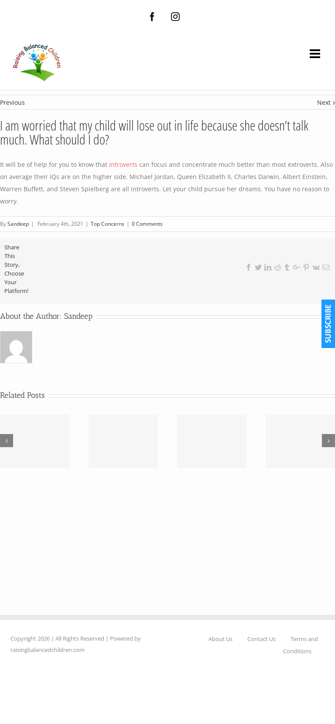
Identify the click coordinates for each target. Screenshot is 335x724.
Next (324, 102)
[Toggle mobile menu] (316, 54)
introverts (123, 164)
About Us (220, 639)
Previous (12, 102)
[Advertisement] (167, 554)
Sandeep (78, 316)
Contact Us (261, 639)
